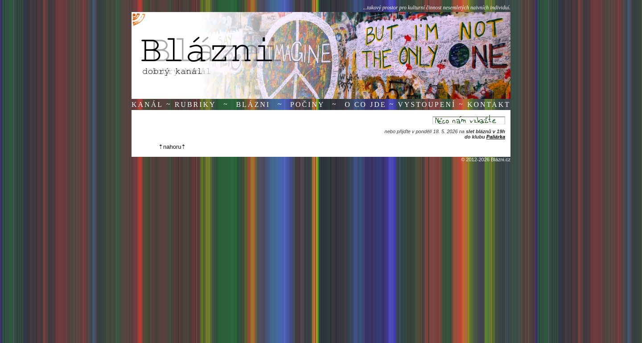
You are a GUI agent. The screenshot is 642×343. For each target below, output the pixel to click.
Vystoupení (427, 104)
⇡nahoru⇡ (172, 146)
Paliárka (495, 136)
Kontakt (488, 104)
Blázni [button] (253, 104)
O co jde (365, 104)
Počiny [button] (307, 104)
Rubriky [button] (195, 104)
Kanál (147, 104)
